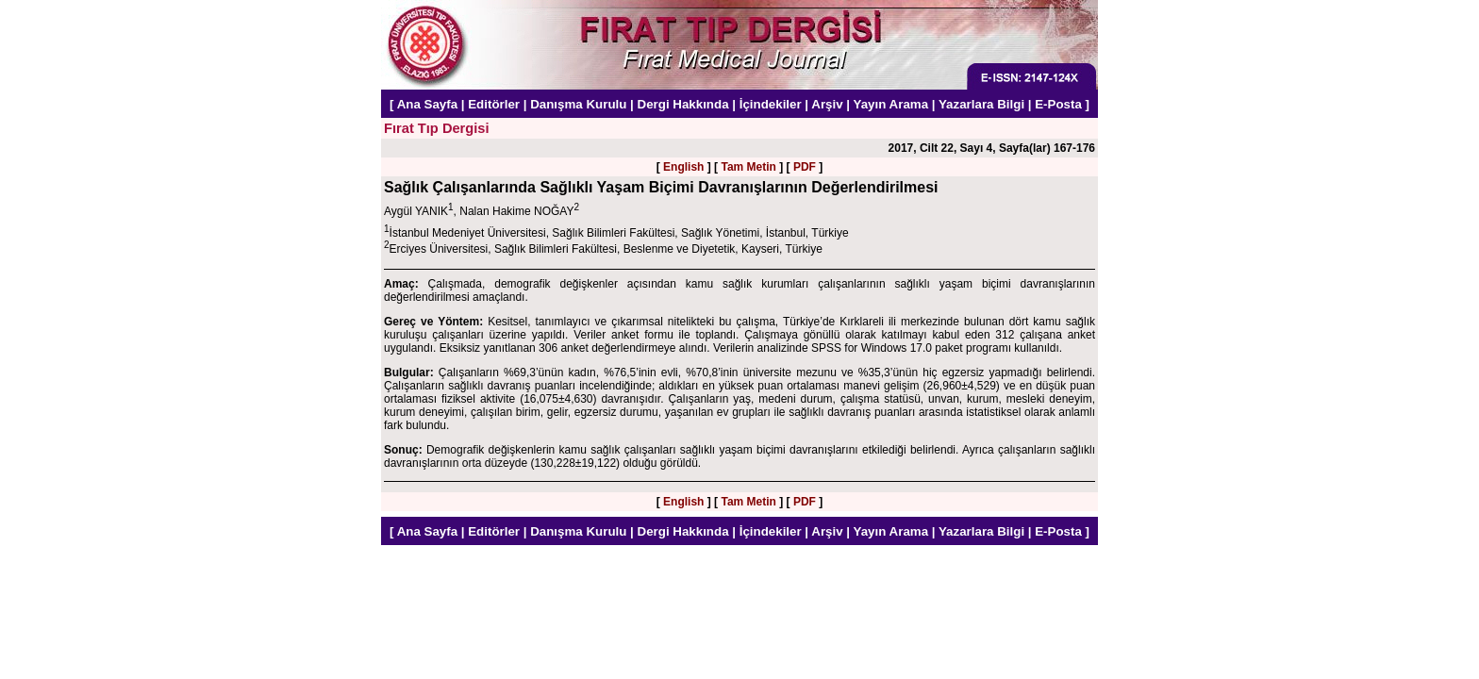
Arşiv (826, 104)
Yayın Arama (891, 104)
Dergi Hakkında (683, 104)
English (683, 167)
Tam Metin (748, 167)
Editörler (494, 104)
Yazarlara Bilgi (981, 104)
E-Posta (1058, 104)
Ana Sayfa (427, 104)
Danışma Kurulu (578, 104)
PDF (804, 167)
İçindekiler (771, 104)
